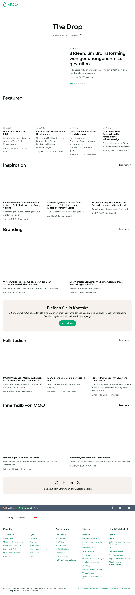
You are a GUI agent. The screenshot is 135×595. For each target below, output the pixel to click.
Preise (111, 538)
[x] (78, 482)
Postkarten (21, 10)
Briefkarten (34, 542)
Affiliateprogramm (116, 555)
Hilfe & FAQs (115, 10)
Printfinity (86, 566)
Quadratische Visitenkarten (14, 542)
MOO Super (61, 542)
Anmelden (67, 323)
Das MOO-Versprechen (92, 569)
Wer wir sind (87, 548)
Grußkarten (34, 545)
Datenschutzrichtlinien (91, 589)
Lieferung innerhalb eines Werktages (119, 543)
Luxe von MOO (9, 549)
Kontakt (112, 535)
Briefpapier (34, 553)
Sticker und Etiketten (38, 549)
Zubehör (71, 10)
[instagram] (56, 482)
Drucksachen (59, 10)
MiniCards (7, 556)
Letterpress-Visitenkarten (13, 545)
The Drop (67, 26)
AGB (77, 589)
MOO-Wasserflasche (11, 553)
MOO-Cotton (61, 545)
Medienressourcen (90, 538)
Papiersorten (61, 535)
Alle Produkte (9, 535)
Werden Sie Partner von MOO (92, 577)
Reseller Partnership (90, 562)
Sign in (100, 3)
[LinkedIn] (71, 482)
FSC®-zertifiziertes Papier (66, 560)
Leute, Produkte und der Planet (92, 543)
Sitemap (115, 589)
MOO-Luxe (60, 538)
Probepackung (79, 3)
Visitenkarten (9, 10)
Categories (59, 35)
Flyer (49, 10)
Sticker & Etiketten (37, 10)
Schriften (105, 589)
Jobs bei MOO (88, 551)
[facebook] (64, 482)
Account (91, 3)
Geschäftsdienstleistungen (89, 10)
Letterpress (60, 553)
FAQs (111, 548)
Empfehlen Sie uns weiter (119, 558)
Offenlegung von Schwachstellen (116, 563)
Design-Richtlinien (116, 551)
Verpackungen (88, 573)
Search (76, 35)
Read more (123, 165)
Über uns (86, 535)
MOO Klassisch (62, 549)
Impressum (126, 589)
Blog (105, 10)
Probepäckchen (62, 556)
